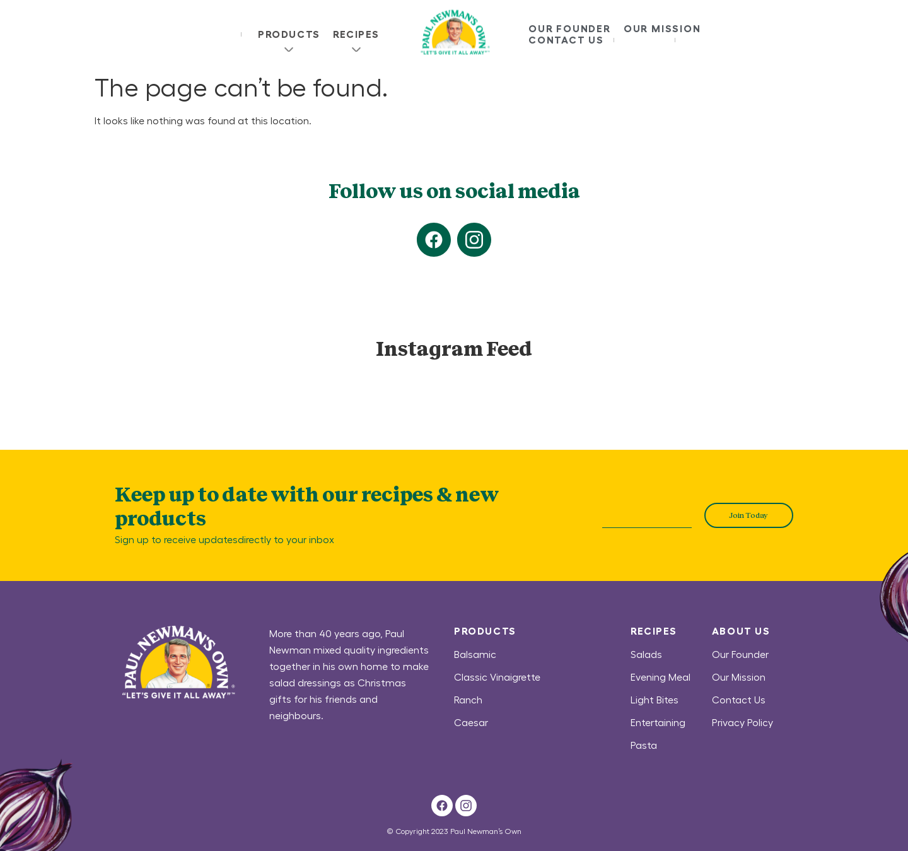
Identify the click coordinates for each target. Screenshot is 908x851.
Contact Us (566, 39)
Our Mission (662, 28)
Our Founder (569, 28)
